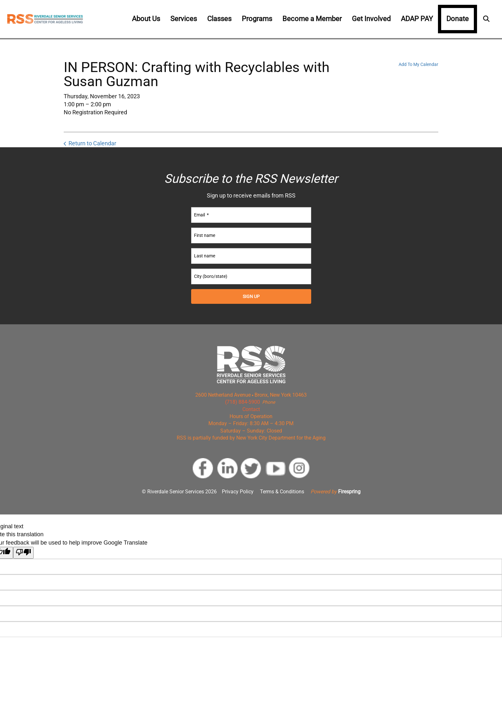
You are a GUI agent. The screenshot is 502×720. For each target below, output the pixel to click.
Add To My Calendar (418, 64)
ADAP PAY (417, 19)
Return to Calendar (92, 143)
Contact (251, 409)
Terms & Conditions (282, 492)
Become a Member (312, 19)
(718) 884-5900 (242, 402)
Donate (457, 19)
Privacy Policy (238, 492)
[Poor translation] (23, 553)
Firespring (349, 492)
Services (183, 19)
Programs (257, 19)
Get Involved (371, 19)
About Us (146, 19)
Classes (219, 19)
